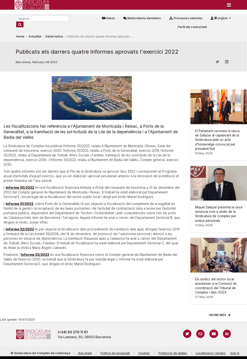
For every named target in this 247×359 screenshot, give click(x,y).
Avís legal (85, 353)
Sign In (234, 353)
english (221, 18)
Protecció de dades (173, 353)
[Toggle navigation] (229, 5)
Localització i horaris (211, 353)
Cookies (144, 353)
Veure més (217, 315)
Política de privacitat (115, 353)
